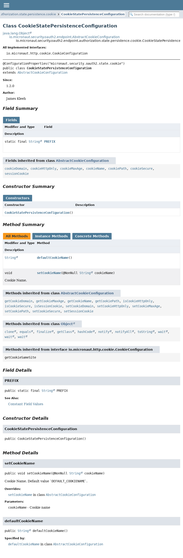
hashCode (85, 332)
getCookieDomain (18, 301)
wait (161, 332)
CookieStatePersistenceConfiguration (93, 14)
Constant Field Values (25, 404)
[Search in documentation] (154, 14)
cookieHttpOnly (43, 168)
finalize (44, 332)
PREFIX (49, 141)
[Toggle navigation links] (6, 5)
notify (103, 332)
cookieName (95, 168)
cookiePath (117, 168)
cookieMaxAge (71, 168)
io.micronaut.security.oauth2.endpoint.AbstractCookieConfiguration (64, 37)
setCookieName (49, 273)
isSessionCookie (48, 306)
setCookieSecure (46, 311)
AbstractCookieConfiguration (42, 72)
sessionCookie (17, 173)
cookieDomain (16, 168)
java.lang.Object (16, 33)
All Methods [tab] (17, 236)
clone (9, 332)
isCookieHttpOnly (137, 301)
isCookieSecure (17, 306)
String (34, 141)
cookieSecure (141, 168)
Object (67, 324)
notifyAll (123, 332)
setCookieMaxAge (146, 306)
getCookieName (79, 301)
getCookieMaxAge (50, 301)
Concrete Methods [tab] (92, 236)
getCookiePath (107, 301)
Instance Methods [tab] (51, 236)
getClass (64, 332)
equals (25, 332)
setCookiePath (17, 311)
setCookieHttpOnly (112, 306)
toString (144, 332)
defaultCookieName (52, 257)
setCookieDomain (79, 306)
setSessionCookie (78, 311)
